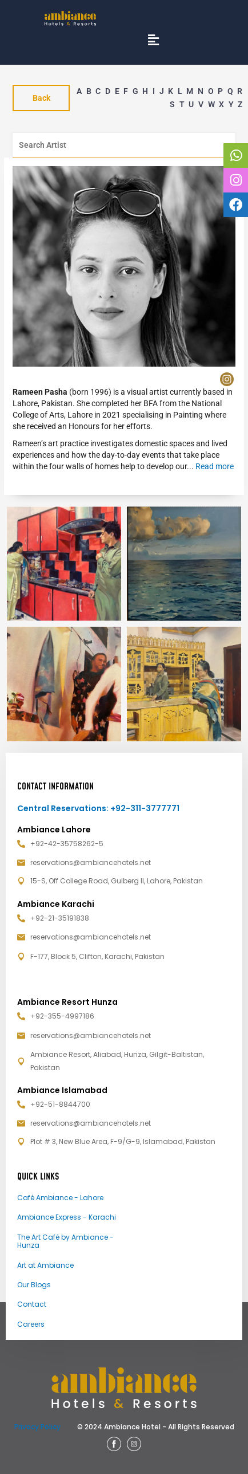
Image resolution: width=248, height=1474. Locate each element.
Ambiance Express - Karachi (66, 1217)
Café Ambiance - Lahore (60, 1197)
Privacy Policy (37, 1427)
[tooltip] (235, 155)
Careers (31, 1324)
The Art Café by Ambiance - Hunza (65, 1241)
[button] (153, 39)
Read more (214, 466)
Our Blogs (34, 1285)
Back (41, 98)
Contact (31, 1304)
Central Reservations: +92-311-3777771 (98, 808)
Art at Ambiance (45, 1265)
